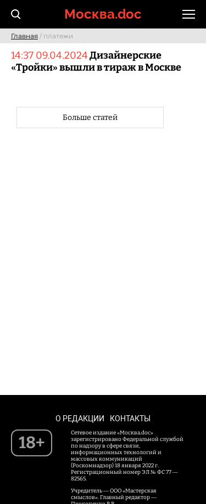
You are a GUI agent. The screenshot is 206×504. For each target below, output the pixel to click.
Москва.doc (103, 14)
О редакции (79, 418)
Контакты (130, 418)
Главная (24, 36)
